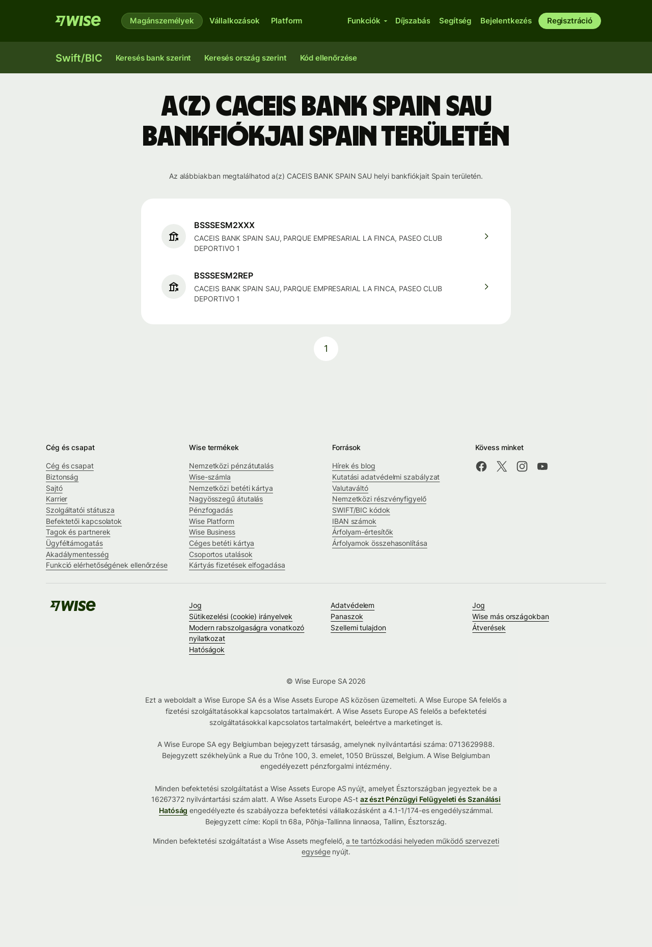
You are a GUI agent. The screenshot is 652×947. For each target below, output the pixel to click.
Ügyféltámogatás (74, 543)
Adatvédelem (352, 605)
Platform (287, 20)
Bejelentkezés (506, 20)
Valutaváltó (350, 488)
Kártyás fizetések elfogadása (237, 565)
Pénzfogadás (211, 510)
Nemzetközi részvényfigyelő (379, 498)
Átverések (488, 627)
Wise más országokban (510, 616)
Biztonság (62, 476)
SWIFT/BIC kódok (361, 510)
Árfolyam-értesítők (362, 531)
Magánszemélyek (162, 20)
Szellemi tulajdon (358, 627)
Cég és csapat (70, 465)
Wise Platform (211, 521)
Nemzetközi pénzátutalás (231, 465)
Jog (195, 605)
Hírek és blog (353, 465)
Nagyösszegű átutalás (226, 498)
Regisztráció (569, 20)
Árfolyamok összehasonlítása (379, 543)
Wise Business (212, 531)
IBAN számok (354, 521)
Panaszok (347, 616)
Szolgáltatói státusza (80, 510)
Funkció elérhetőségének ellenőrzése (107, 565)
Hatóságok (207, 649)
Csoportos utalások (221, 554)
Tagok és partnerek (78, 531)
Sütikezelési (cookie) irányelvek (240, 616)
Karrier (56, 498)
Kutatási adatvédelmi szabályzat (386, 476)
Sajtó (54, 488)
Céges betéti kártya (221, 543)
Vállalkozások (234, 20)
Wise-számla (210, 476)
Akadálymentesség (77, 554)
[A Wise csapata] (78, 21)
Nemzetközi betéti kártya (231, 488)
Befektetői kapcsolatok (84, 521)
